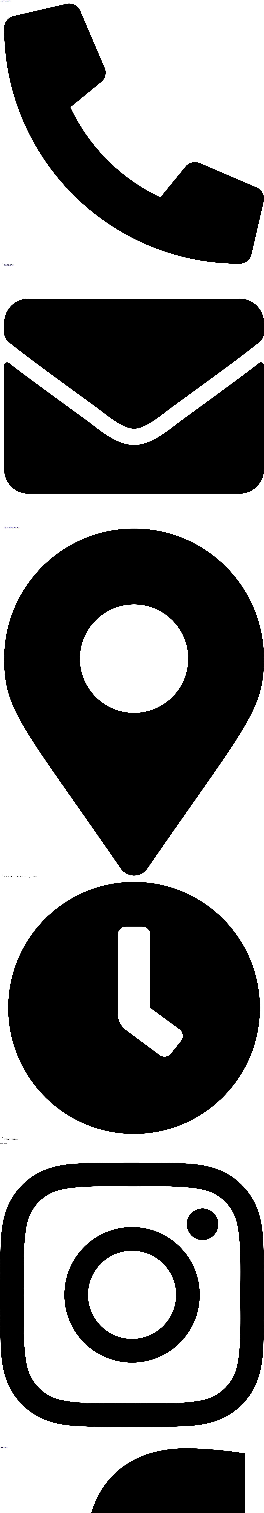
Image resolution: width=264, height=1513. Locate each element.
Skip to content (5, 1)
